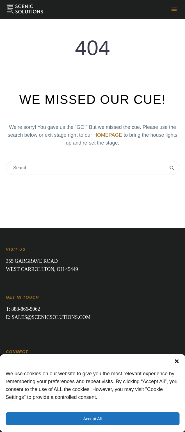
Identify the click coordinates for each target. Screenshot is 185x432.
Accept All (92, 418)
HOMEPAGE (107, 135)
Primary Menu (174, 9)
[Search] (92, 168)
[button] (176, 361)
